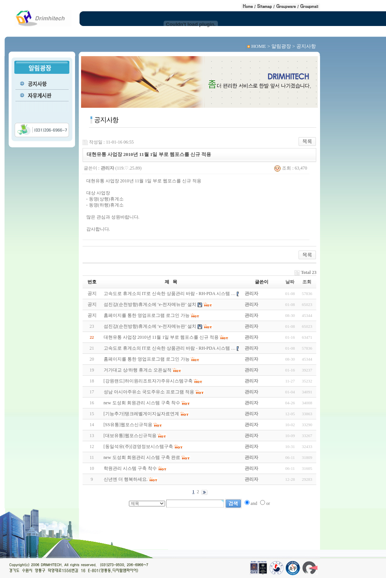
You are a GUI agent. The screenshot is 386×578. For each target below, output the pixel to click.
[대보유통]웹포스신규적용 (130, 435)
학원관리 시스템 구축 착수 (130, 468)
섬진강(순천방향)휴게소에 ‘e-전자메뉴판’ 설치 (150, 326)
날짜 (289, 281)
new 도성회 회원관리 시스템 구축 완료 (142, 457)
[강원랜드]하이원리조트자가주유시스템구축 (148, 381)
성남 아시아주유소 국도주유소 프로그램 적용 (149, 392)
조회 (306, 281)
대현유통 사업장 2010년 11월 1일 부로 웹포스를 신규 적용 (161, 337)
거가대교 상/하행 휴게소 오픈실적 (138, 370)
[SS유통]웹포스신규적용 (128, 424)
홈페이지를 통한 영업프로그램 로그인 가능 (147, 359)
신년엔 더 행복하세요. (126, 479)
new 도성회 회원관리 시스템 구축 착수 (142, 402)
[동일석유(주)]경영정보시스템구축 (138, 446)
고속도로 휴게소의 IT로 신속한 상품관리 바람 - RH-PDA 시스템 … (170, 348)
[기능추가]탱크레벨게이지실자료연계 (141, 413)
